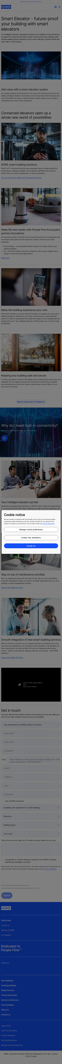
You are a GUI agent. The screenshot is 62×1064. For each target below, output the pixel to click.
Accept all (31, 546)
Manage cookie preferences (31, 529)
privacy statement (48, 523)
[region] (31, 532)
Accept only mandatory (31, 538)
